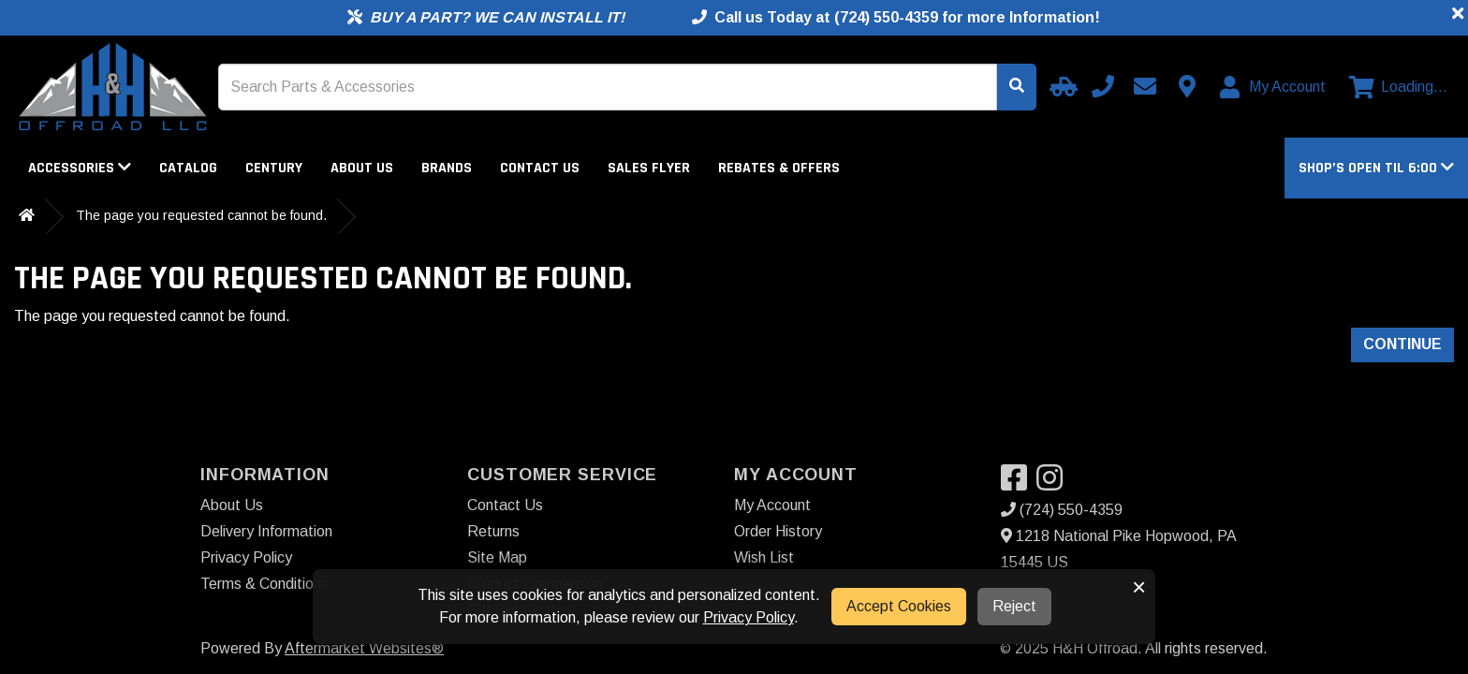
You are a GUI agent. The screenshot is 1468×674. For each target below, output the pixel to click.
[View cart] (1398, 87)
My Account (772, 505)
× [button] (1139, 587)
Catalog (188, 168)
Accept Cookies (898, 606)
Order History (778, 531)
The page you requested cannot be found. (201, 215)
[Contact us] (1187, 86)
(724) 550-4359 (1062, 510)
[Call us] (1103, 86)
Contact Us (540, 168)
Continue (1402, 344)
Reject (1014, 606)
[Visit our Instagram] (1054, 483)
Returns (493, 531)
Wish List (764, 557)
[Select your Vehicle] (1061, 86)
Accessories (79, 168)
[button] (1376, 168)
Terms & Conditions (264, 584)
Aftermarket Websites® (364, 648)
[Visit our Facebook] (1018, 483)
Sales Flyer (649, 168)
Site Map (497, 557)
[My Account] (1273, 87)
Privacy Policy (246, 557)
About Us (361, 168)
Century (273, 168)
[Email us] (1145, 86)
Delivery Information (266, 531)
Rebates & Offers (779, 168)
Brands (446, 168)
